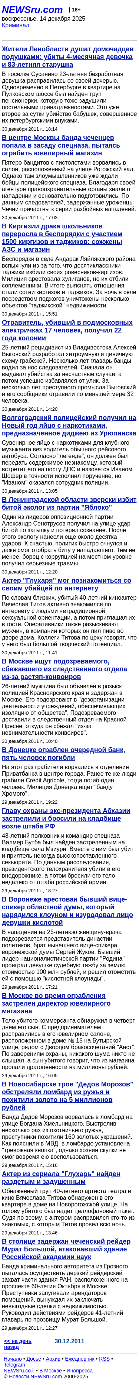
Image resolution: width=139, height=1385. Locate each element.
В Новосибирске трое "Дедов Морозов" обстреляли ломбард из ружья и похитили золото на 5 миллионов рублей (67, 1096)
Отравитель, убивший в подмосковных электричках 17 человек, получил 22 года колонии (67, 330)
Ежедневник (80, 1359)
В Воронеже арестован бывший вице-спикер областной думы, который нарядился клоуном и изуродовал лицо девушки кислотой (67, 911)
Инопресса (80, 1371)
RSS (104, 1359)
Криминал (15, 25)
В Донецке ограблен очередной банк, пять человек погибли (63, 753)
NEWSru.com (32, 9)
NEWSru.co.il (19, 1371)
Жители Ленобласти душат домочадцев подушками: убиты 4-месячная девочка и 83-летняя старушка (68, 56)
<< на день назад (18, 1344)
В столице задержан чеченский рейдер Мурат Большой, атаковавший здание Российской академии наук (66, 1249)
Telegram (14, 1365)
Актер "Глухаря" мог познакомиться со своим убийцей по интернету (66, 584)
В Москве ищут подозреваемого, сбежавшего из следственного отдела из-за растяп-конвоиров (64, 669)
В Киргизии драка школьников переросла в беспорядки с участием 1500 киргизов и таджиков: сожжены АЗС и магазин (62, 238)
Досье (33, 1359)
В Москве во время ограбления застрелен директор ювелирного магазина (56, 1003)
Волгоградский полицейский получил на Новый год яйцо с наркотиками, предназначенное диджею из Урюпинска (69, 425)
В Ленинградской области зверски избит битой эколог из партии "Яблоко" (69, 503)
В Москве (50, 1371)
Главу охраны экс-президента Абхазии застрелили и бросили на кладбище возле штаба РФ (66, 818)
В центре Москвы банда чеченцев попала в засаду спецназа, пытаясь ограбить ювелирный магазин (61, 145)
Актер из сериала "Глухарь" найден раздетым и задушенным (61, 1177)
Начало (13, 1359)
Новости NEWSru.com (35, 1376)
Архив (53, 1359)
